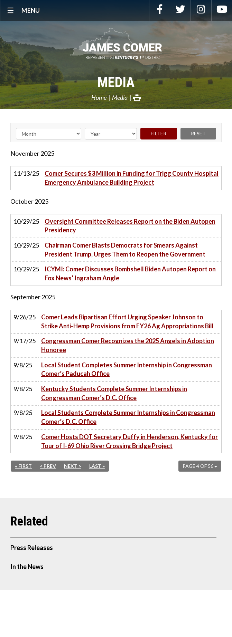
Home (98, 97)
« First (23, 466)
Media (116, 82)
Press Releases (31, 547)
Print (137, 98)
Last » (97, 466)
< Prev (48, 466)
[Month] (48, 133)
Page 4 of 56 (200, 466)
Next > (72, 466)
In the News (27, 566)
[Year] (111, 133)
